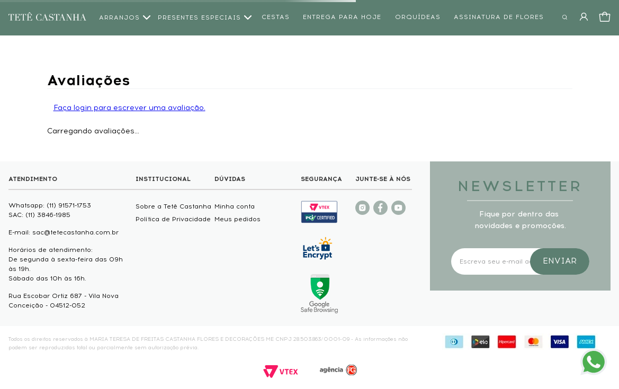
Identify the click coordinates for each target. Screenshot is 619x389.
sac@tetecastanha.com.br (75, 232)
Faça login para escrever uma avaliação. (129, 107)
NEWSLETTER (519, 186)
